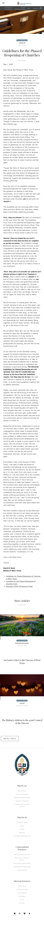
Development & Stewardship (22, 866)
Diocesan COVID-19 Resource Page (19, 586)
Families (22, 829)
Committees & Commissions (22, 836)
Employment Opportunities (22, 797)
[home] (24, 3)
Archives (22, 903)
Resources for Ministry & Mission (22, 859)
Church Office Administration (22, 863)
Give (29, 8)
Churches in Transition (22, 801)
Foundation (22, 896)
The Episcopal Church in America (22, 805)
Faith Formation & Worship (22, 854)
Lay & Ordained (22, 893)
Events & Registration (20, 8)
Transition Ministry (22, 889)
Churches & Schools (22, 794)
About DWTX (22, 791)
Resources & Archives (8, 8)
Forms (22, 899)
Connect (35, 8)
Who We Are (22, 786)
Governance (22, 886)
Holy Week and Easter (22, 643)
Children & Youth (22, 822)
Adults (22, 826)
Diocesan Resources (22, 881)
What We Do (22, 817)
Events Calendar (22, 870)
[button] (6, 3)
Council (22, 703)
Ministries (22, 832)
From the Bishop (22, 40)
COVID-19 (22, 43)
